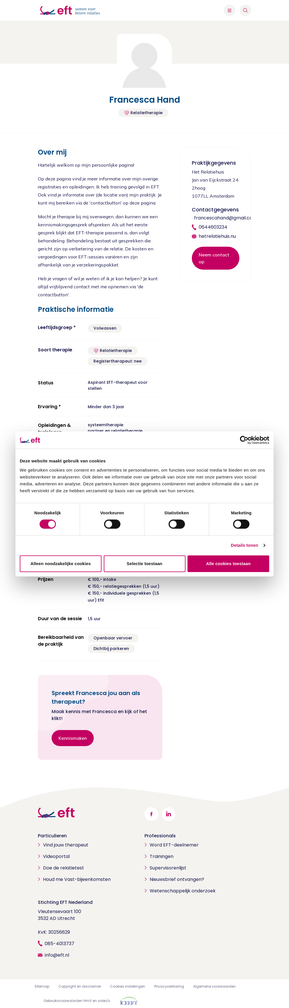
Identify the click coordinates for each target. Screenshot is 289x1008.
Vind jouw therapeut (65, 845)
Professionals (160, 835)
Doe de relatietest (63, 868)
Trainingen (161, 856)
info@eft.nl (57, 955)
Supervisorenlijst (168, 868)
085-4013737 (59, 943)
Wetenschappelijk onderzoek (183, 891)
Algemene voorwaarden (214, 986)
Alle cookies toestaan (228, 563)
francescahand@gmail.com (225, 218)
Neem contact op (214, 258)
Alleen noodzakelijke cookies (60, 563)
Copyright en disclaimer (79, 986)
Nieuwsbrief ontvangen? (177, 879)
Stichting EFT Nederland (65, 902)
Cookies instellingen (127, 986)
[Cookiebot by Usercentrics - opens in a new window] (244, 440)
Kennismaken (72, 738)
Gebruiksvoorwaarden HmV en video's (77, 1000)
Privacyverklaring (169, 986)
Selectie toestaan (144, 563)
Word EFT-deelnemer (174, 845)
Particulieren (52, 835)
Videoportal (56, 856)
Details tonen (244, 545)
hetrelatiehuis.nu (217, 236)
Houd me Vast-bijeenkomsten (77, 879)
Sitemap (41, 986)
